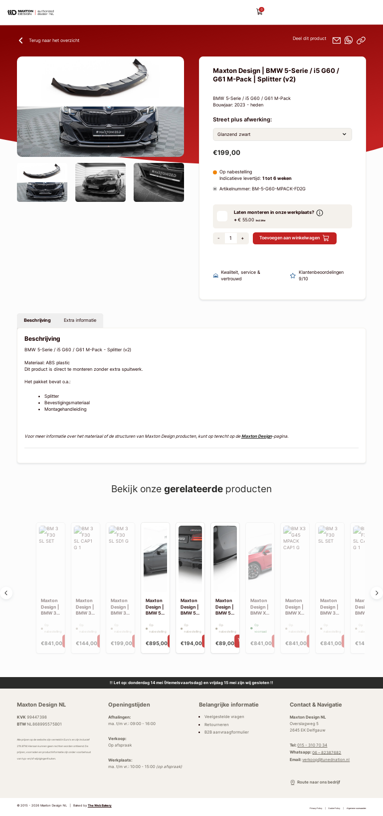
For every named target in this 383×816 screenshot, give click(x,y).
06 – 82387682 (326, 752)
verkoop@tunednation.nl (326, 759)
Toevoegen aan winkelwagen (294, 238)
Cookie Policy (334, 808)
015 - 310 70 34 (312, 745)
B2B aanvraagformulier (226, 732)
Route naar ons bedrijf (315, 783)
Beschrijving (37, 320)
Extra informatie (80, 320)
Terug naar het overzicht (48, 40)
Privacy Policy (316, 808)
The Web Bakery (100, 806)
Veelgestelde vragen (224, 716)
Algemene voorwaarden (356, 808)
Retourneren (216, 724)
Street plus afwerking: (242, 119)
